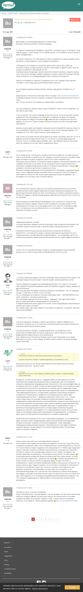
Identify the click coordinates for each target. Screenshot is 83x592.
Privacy (6, 565)
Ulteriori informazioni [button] (40, 589)
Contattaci (7, 573)
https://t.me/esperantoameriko (67, 501)
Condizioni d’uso (10, 569)
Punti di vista (12, 13)
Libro (6, 560)
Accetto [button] (72, 587)
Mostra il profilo (8, 54)
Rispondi (75, 20)
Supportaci (8, 556)
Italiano (7, 543)
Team (6, 552)
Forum (4, 13)
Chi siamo (7, 547)
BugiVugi (19, 22)
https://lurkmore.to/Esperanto (68, 96)
